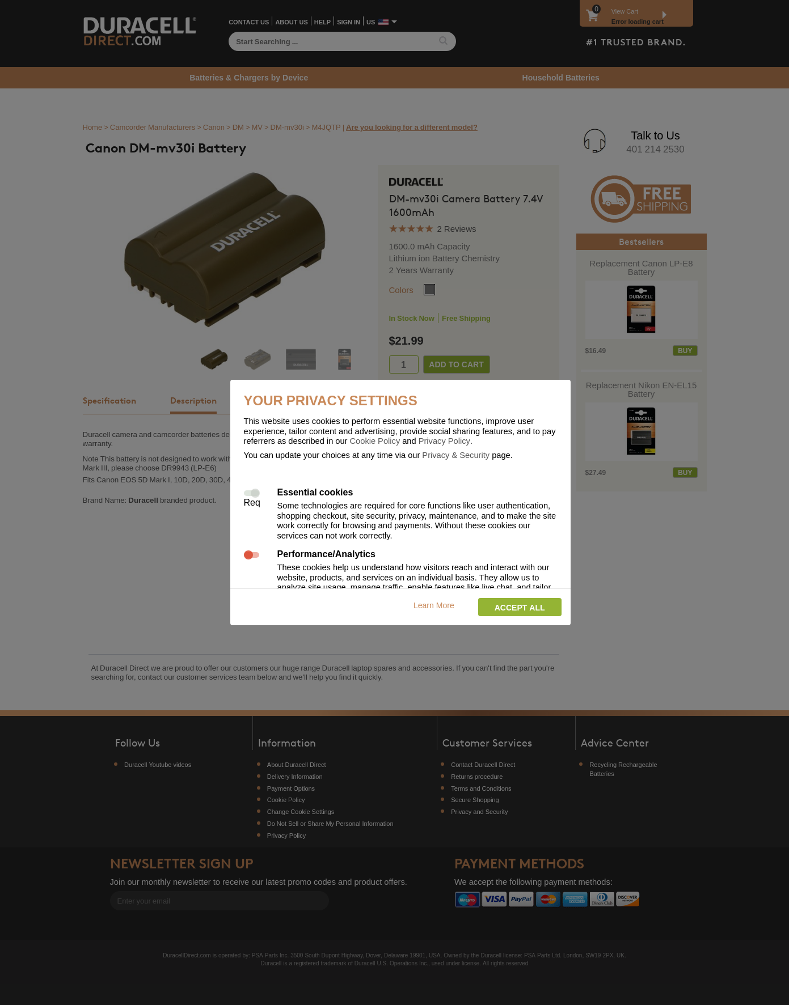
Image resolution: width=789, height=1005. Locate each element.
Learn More (434, 605)
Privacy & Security (456, 454)
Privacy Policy (444, 440)
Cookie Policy (375, 440)
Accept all (520, 607)
